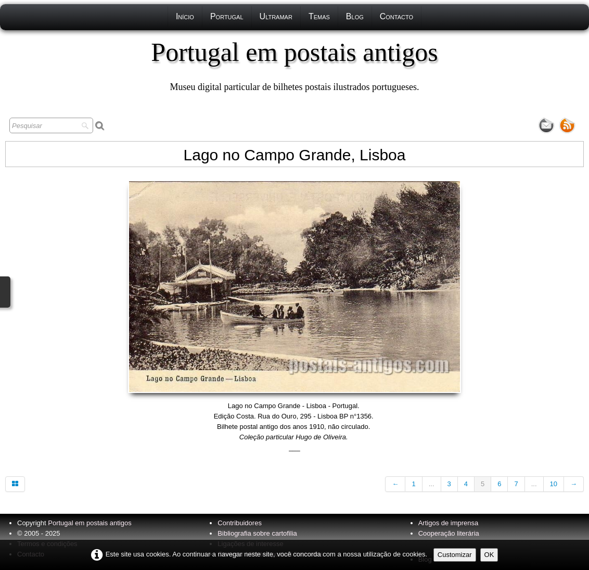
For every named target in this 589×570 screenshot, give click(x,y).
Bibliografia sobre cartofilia (257, 533)
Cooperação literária (448, 533)
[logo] (294, 65)
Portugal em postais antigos (89, 523)
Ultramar (276, 16)
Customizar (455, 555)
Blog (355, 16)
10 (553, 484)
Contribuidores (239, 523)
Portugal (227, 16)
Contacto (396, 16)
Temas (319, 16)
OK (489, 555)
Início (185, 16)
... (431, 484)
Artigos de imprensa (448, 523)
